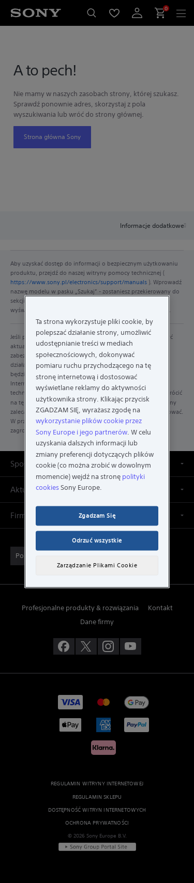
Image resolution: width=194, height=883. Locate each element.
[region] (97, 441)
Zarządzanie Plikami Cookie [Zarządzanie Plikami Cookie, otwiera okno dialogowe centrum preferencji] (97, 565)
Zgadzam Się (97, 515)
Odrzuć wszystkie (97, 540)
